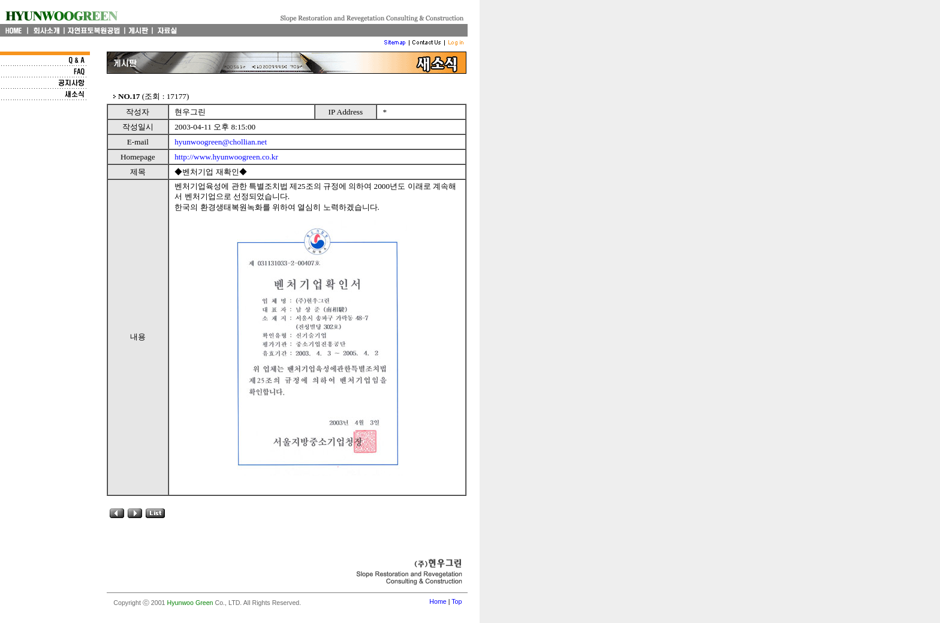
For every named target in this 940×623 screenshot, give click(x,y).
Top (456, 601)
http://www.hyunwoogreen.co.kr (226, 156)
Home (437, 601)
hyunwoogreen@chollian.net (220, 141)
